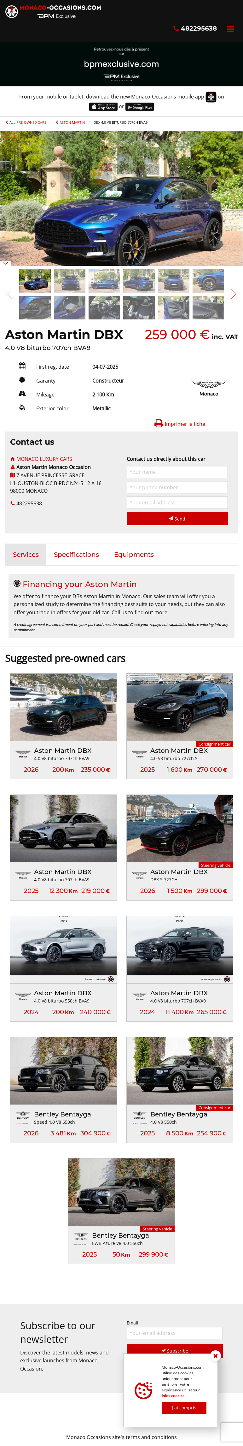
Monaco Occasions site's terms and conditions (121, 1437)
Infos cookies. (173, 1395)
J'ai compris (184, 1408)
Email (175, 1329)
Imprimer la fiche (179, 423)
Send (177, 519)
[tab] (25, 554)
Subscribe (174, 1351)
